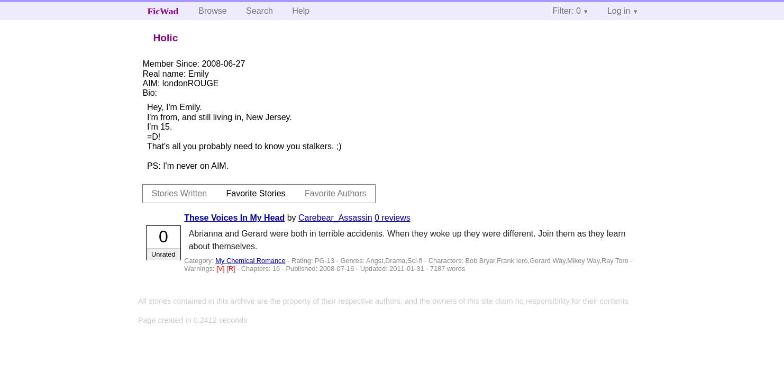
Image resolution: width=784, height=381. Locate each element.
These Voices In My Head (234, 217)
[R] (231, 269)
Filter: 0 (567, 10)
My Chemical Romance (250, 261)
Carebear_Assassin (335, 217)
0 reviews (393, 217)
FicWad (163, 11)
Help (300, 10)
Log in (619, 10)
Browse (212, 10)
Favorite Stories (256, 193)
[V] (221, 269)
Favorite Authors (336, 193)
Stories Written (179, 193)
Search (259, 10)
